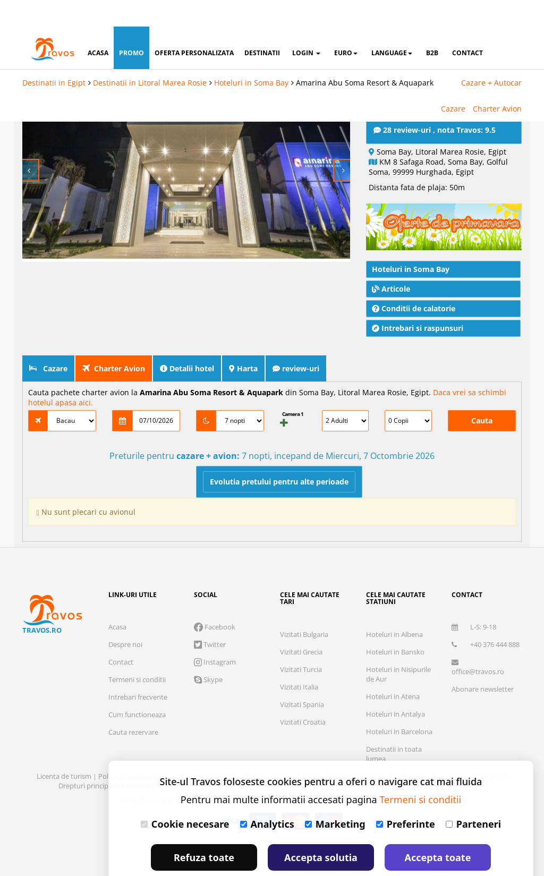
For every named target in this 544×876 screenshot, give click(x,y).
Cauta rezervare (133, 705)
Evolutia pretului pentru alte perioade (279, 455)
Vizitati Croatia (303, 695)
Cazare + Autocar (491, 56)
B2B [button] (432, 26)
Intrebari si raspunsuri (417, 301)
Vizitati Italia (299, 660)
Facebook (214, 600)
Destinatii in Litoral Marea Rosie (150, 56)
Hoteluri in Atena (393, 670)
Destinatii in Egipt (54, 56)
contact (467, 26)
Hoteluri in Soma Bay (251, 56)
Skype (208, 653)
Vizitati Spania (302, 678)
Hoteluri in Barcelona (399, 705)
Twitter (210, 618)
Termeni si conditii (137, 653)
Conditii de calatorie (413, 282)
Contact (120, 635)
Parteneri (473, 797)
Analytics (267, 797)
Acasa (117, 600)
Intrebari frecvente (137, 670)
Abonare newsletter (483, 662)
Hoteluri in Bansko (395, 625)
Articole (391, 262)
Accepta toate (438, 830)
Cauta (481, 394)
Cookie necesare (185, 797)
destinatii (262, 26)
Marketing (335, 797)
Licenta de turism (65, 749)
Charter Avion (497, 82)
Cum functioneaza (137, 688)
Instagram (215, 635)
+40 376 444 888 (486, 618)
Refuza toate (204, 830)
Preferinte (405, 797)
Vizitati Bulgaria (304, 608)
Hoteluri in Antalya (395, 687)
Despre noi (125, 618)
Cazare (453, 82)
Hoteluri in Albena (394, 608)
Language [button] (391, 26)
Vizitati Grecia (301, 625)
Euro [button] (346, 26)
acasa (98, 26)
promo (131, 26)
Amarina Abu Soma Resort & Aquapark (365, 56)
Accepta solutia (321, 830)
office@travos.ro (478, 641)
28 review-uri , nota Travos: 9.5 (434, 103)
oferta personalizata (194, 26)
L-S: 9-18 (474, 600)
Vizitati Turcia (301, 643)
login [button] (306, 26)
